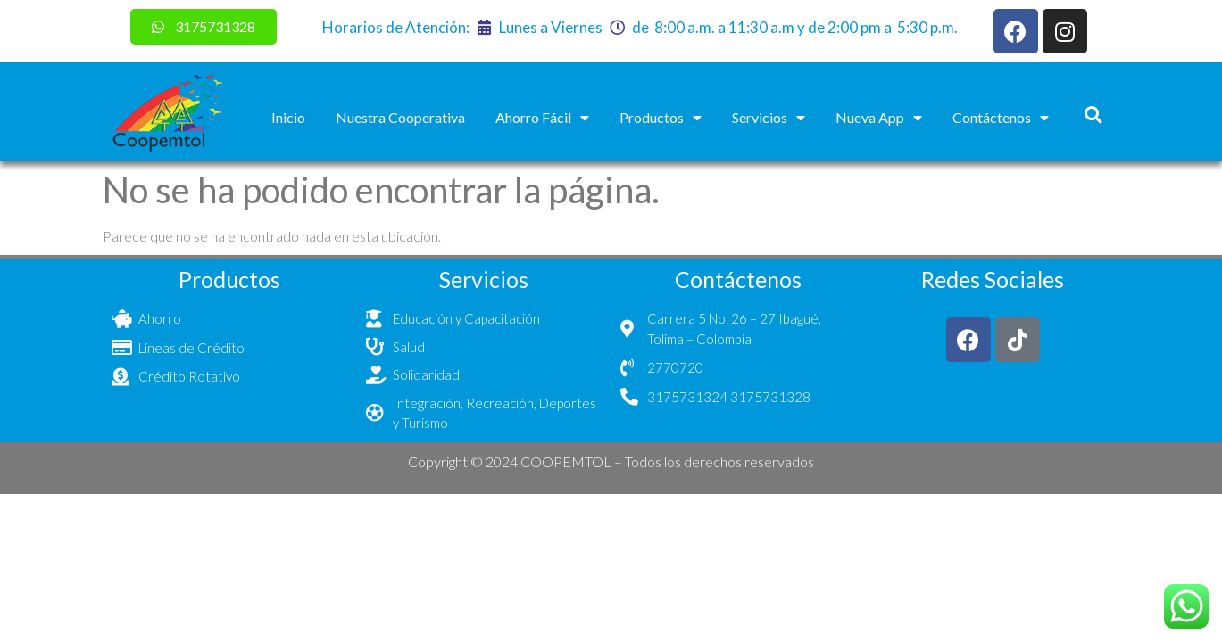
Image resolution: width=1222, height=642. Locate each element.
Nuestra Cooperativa (400, 117)
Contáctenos (1000, 118)
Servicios (768, 118)
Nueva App (878, 118)
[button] (1093, 114)
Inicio (288, 117)
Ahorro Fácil (542, 118)
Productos (660, 118)
